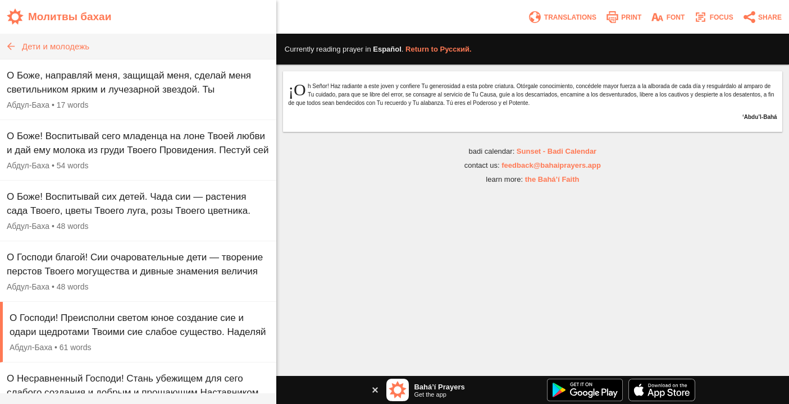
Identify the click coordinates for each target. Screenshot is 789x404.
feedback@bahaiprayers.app (551, 165)
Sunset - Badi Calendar (556, 151)
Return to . (438, 49)
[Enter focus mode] (713, 17)
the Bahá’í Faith (552, 179)
